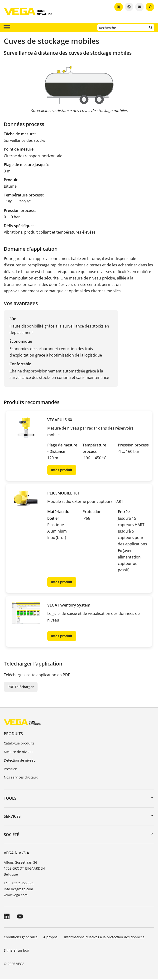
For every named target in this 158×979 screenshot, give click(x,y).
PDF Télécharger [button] (21, 687)
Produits (13, 733)
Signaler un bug (16, 950)
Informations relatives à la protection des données (104, 937)
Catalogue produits (19, 743)
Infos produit (61, 470)
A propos (50, 937)
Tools (10, 798)
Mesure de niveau (18, 751)
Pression (10, 769)
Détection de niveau (20, 760)
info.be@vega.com (18, 889)
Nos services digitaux (21, 777)
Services (12, 816)
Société (11, 834)
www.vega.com (16, 895)
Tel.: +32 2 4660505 (19, 883)
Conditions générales (21, 937)
